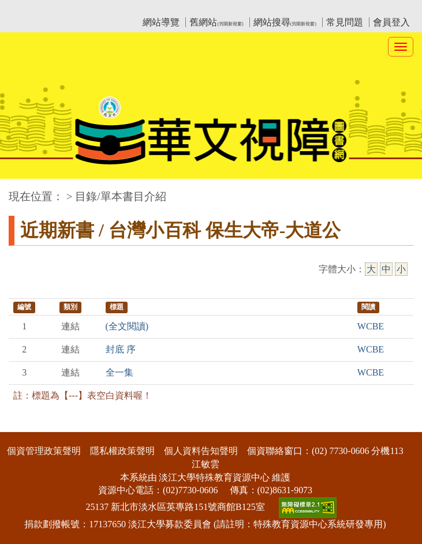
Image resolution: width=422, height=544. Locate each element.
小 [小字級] (401, 269)
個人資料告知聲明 (201, 451)
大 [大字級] (371, 269)
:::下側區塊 (22, 424)
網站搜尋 (284, 22)
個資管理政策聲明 (44, 451)
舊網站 (216, 22)
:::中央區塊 (22, 191)
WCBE (370, 326)
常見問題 (344, 22)
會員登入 (391, 22)
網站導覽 (161, 22)
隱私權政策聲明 (122, 451)
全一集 (119, 372)
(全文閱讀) (127, 326)
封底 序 (121, 349)
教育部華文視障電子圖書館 (110, 9)
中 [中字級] (386, 269)
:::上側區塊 (31, 9)
